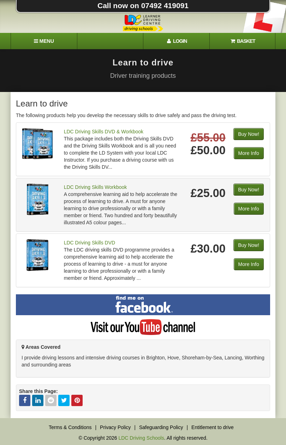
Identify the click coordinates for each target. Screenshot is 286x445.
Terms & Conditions (70, 427)
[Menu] (44, 41)
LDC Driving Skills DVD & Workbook (103, 131)
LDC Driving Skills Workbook (95, 187)
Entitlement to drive (212, 427)
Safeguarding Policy (161, 427)
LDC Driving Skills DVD (89, 242)
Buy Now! (248, 134)
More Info (248, 153)
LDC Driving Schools (141, 438)
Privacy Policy (115, 427)
